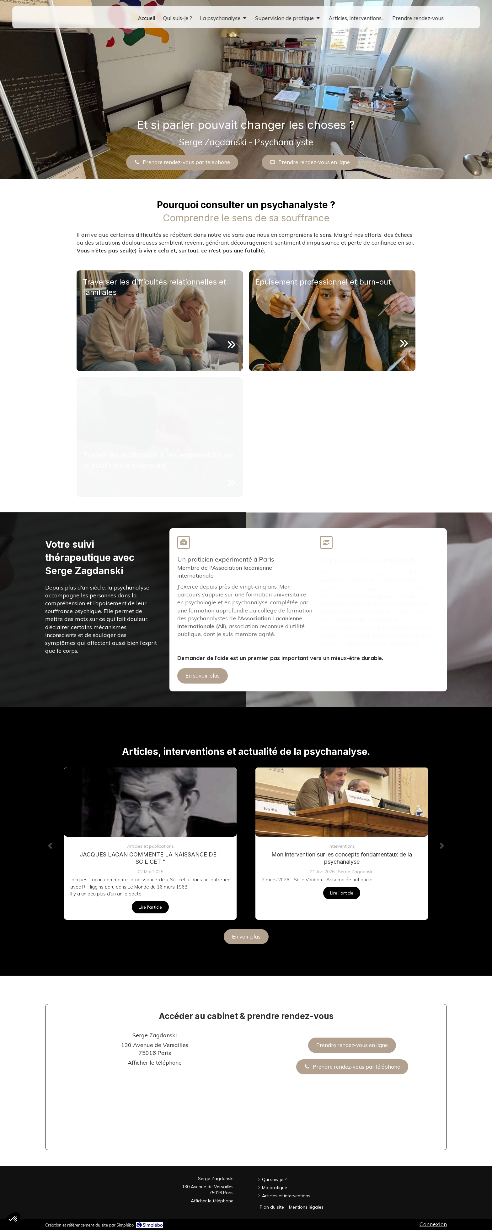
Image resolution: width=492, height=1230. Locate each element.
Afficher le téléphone (155, 1062)
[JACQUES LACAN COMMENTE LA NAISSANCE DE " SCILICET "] (150, 802)
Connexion (433, 1224)
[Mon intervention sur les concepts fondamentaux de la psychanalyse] (341, 802)
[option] (150, 843)
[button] (160, 320)
